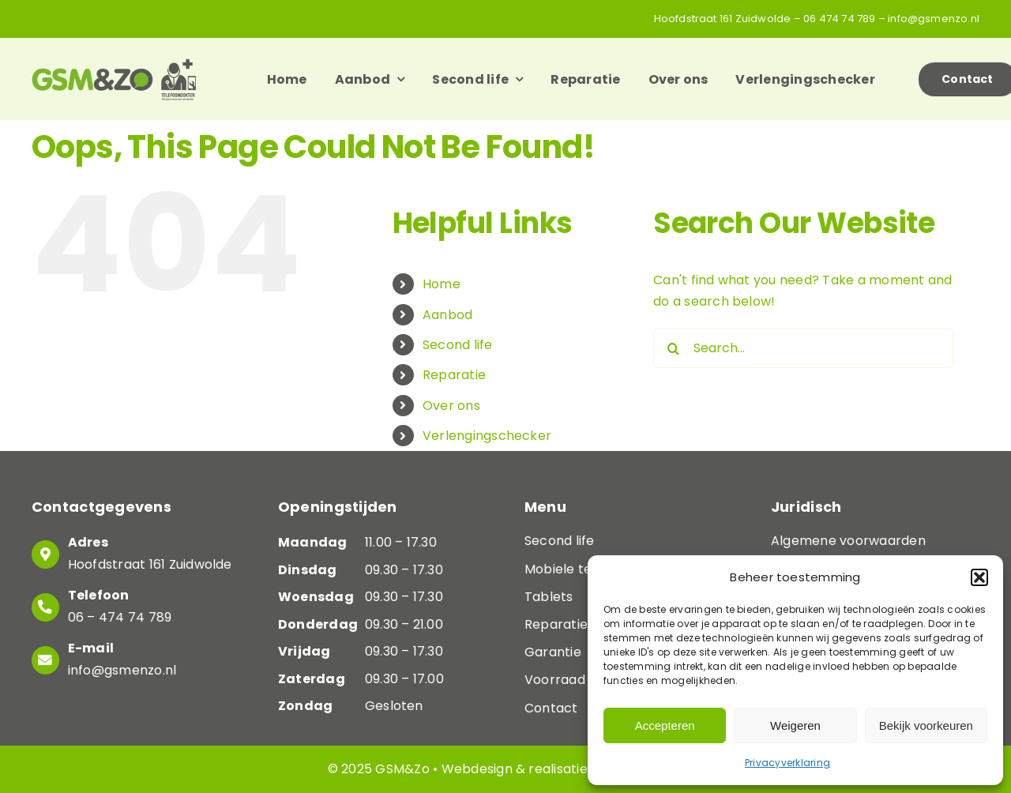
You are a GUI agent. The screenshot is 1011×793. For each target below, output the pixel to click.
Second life (458, 345)
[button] (979, 577)
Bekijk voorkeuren (926, 725)
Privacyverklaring (787, 762)
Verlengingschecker (487, 436)
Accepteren (665, 725)
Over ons (451, 405)
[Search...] (803, 348)
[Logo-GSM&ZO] (114, 64)
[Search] (673, 348)
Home (441, 284)
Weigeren (795, 725)
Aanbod (447, 315)
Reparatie (454, 375)
